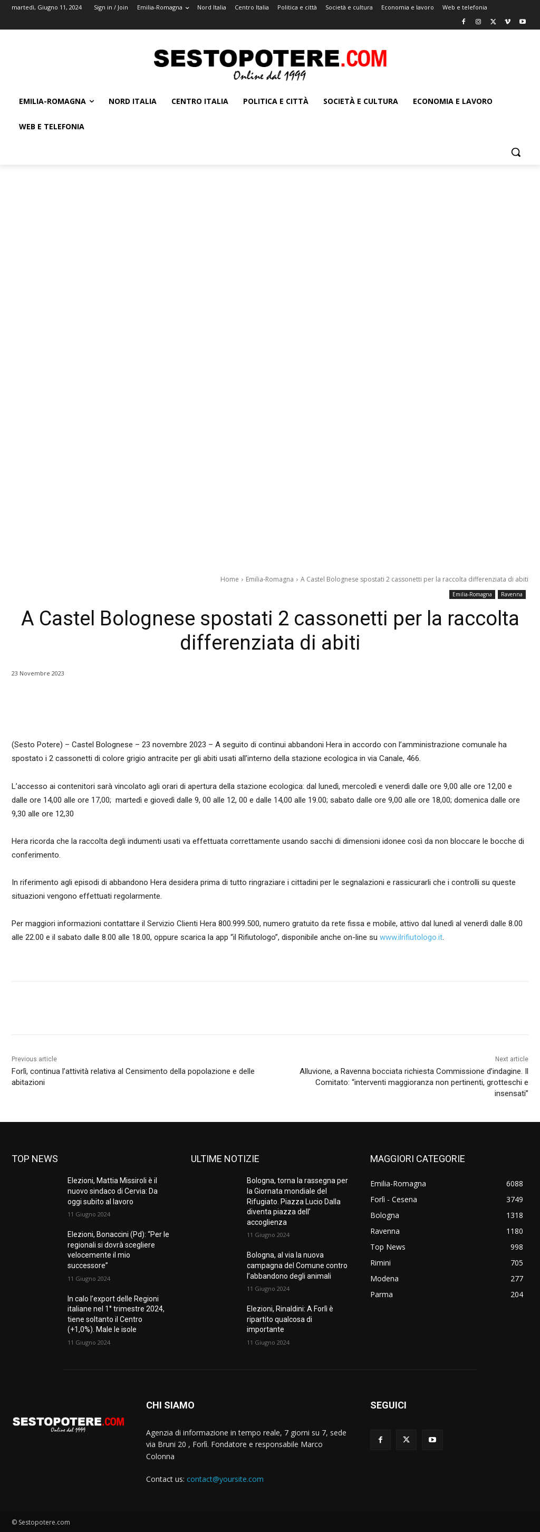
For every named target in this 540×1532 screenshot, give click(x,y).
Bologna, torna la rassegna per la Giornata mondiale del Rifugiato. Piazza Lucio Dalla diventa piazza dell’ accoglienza (297, 1201)
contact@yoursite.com (225, 1479)
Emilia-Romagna (270, 579)
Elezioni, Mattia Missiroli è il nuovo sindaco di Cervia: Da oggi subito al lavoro (113, 1190)
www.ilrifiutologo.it (411, 937)
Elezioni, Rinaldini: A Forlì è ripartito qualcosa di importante (290, 1319)
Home (229, 579)
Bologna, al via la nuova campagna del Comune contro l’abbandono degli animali (297, 1265)
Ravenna (512, 594)
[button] (515, 152)
